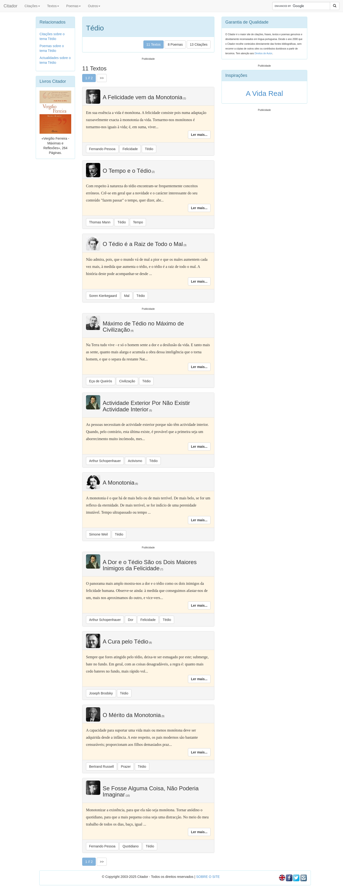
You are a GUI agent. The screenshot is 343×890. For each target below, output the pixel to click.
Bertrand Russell (101, 766)
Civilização (127, 381)
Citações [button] (32, 6)
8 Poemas (175, 44)
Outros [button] (94, 6)
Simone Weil (98, 534)
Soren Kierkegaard (103, 296)
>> (102, 78)
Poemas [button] (73, 6)
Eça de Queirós (100, 381)
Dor (130, 620)
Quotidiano (130, 846)
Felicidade (130, 149)
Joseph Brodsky (101, 693)
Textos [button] (53, 6)
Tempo (138, 222)
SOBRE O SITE (208, 877)
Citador (10, 6)
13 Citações (198, 44)
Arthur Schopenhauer (105, 461)
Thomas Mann (99, 222)
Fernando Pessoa (102, 149)
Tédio (149, 149)
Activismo (135, 461)
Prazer (126, 766)
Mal (127, 296)
